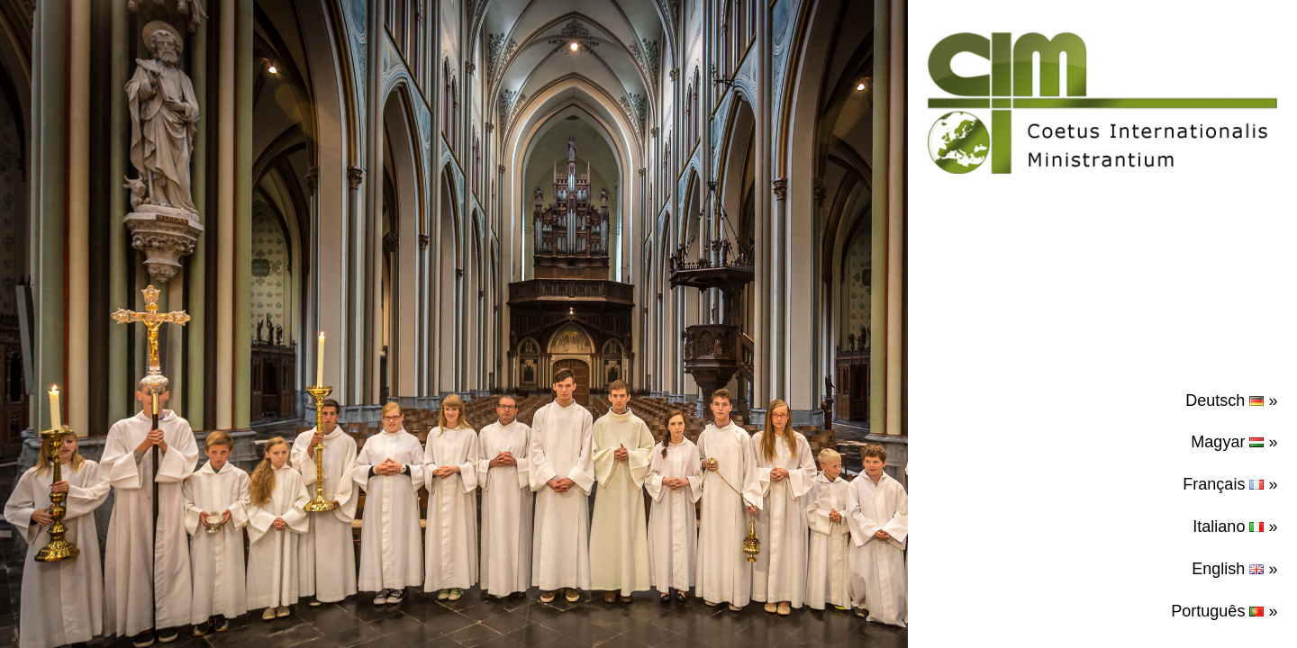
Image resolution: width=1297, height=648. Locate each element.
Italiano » (1235, 527)
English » (1234, 569)
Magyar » (1234, 442)
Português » (1224, 611)
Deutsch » (1231, 401)
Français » (1230, 484)
